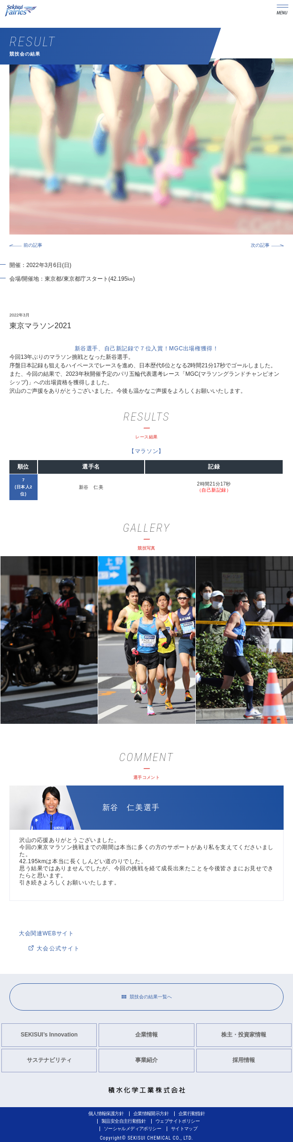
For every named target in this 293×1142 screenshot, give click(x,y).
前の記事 (32, 245)
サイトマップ (184, 1128)
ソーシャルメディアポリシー (132, 1128)
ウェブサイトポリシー (177, 1121)
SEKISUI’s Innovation (49, 1034)
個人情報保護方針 (105, 1113)
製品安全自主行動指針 (123, 1121)
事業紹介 (146, 1060)
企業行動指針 (191, 1113)
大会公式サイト (54, 948)
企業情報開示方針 (151, 1113)
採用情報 (243, 1060)
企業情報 (146, 1034)
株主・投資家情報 (243, 1034)
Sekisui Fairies (22, 10)
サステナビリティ (49, 1060)
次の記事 (260, 245)
